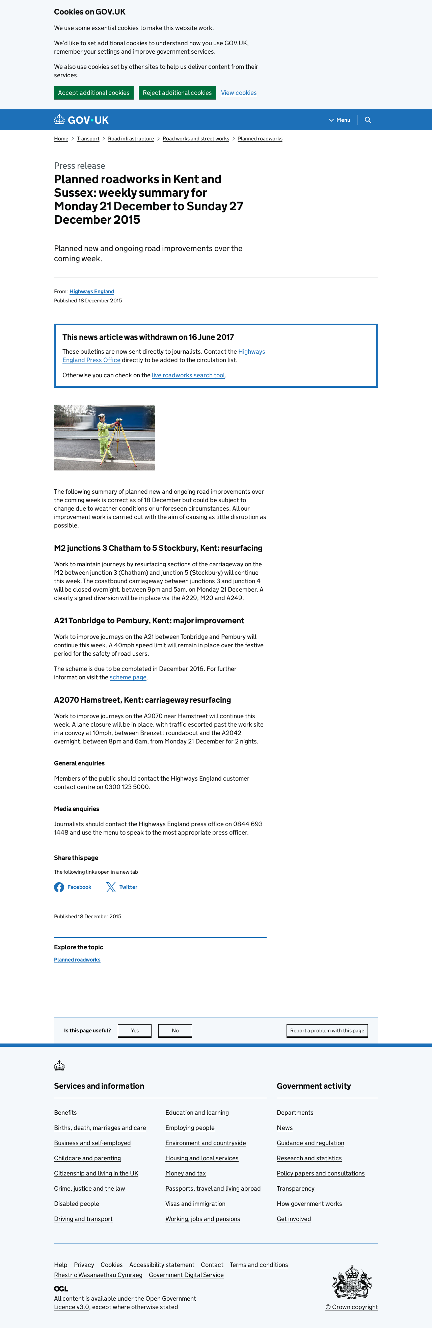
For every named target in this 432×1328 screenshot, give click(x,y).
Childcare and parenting (87, 1158)
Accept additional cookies (94, 93)
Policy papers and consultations (321, 1173)
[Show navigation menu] (339, 120)
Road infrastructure (131, 138)
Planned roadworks (260, 138)
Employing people (190, 1128)
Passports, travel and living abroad (213, 1188)
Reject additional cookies (177, 93)
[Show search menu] (367, 120)
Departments (295, 1112)
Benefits (65, 1112)
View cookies (239, 92)
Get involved (294, 1219)
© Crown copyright (351, 1307)
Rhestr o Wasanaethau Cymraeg (98, 1275)
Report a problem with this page (327, 1030)
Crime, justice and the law (89, 1188)
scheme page (128, 677)
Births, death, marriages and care (100, 1128)
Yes (141, 1030)
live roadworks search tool (188, 375)
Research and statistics (309, 1158)
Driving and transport (83, 1219)
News (285, 1128)
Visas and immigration (195, 1204)
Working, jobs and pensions (202, 1219)
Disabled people (76, 1204)
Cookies (112, 1265)
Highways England (92, 291)
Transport (88, 138)
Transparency (296, 1188)
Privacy (84, 1265)
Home (61, 138)
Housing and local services (202, 1158)
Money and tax (185, 1173)
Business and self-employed (92, 1143)
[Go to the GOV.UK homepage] (81, 120)
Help (61, 1265)
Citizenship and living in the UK (96, 1173)
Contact (212, 1265)
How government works (309, 1204)
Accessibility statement (161, 1265)
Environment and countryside (205, 1143)
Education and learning (197, 1112)
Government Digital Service (186, 1275)
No (182, 1030)
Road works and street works (196, 138)
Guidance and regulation (310, 1143)
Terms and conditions (259, 1265)
